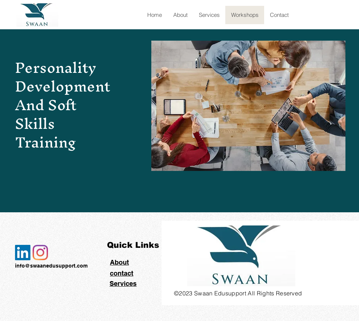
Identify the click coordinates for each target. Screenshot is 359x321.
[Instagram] (40, 252)
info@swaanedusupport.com (51, 266)
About (119, 262)
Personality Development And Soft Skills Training (62, 105)
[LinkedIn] (22, 252)
